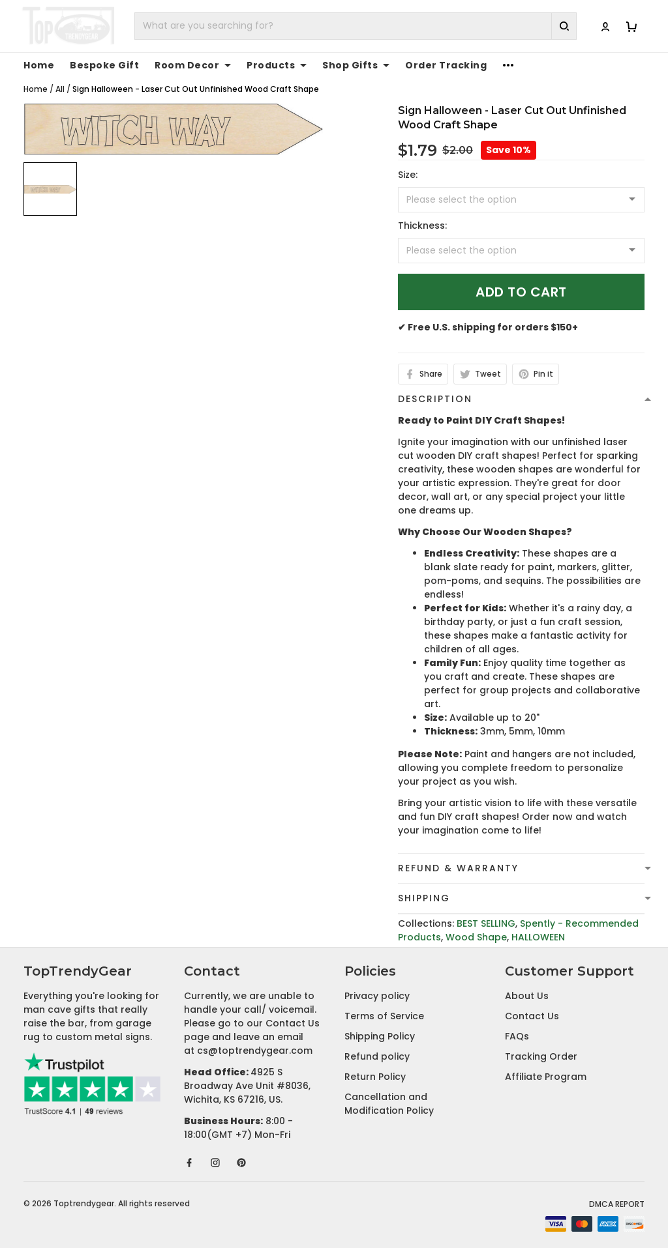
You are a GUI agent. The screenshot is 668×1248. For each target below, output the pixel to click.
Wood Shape (476, 937)
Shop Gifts (355, 65)
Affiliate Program (545, 1076)
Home (38, 65)
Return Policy (375, 1076)
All (60, 88)
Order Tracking (446, 65)
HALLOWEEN (538, 937)
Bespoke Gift (104, 65)
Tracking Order (541, 1056)
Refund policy (377, 1056)
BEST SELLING (486, 923)
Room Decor (193, 65)
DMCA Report (617, 1204)
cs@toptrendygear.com (254, 1050)
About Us (527, 995)
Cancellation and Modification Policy (389, 1103)
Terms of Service (384, 1016)
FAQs (517, 1036)
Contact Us (532, 1016)
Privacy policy (377, 995)
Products (277, 65)
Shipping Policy (379, 1036)
